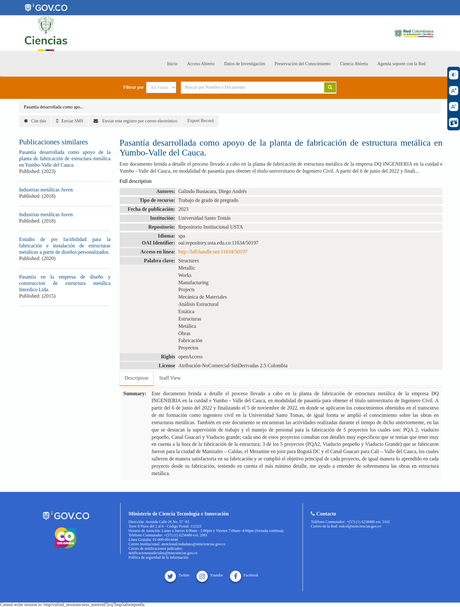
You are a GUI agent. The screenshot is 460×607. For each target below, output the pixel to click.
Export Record (200, 120)
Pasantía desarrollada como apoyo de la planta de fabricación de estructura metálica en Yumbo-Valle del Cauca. (65, 158)
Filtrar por (133, 87)
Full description (136, 181)
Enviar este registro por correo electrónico (135, 121)
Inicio (172, 63)
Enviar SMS (69, 121)
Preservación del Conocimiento (303, 63)
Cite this (35, 121)
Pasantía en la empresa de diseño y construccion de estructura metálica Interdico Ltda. (65, 283)
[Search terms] (244, 87)
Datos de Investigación (244, 63)
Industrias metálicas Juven (46, 189)
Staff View (170, 378)
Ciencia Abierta (354, 63)
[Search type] (161, 87)
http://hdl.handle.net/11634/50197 (212, 251)
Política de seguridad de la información (158, 557)
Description (137, 378)
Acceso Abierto (201, 63)
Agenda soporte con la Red (401, 63)
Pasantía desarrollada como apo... (53, 107)
